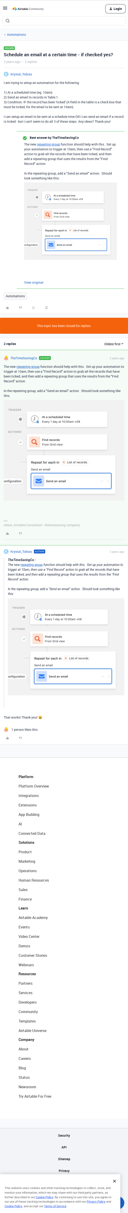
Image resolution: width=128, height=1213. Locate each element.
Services (25, 992)
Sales (23, 889)
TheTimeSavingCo (23, 358)
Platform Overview (34, 786)
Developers (28, 1002)
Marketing (27, 861)
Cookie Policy (44, 1204)
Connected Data (32, 833)
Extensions (28, 805)
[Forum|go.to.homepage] (28, 8)
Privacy (64, 1170)
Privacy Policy (96, 1208)
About (24, 1049)
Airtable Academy (33, 917)
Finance (25, 899)
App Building (29, 814)
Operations (28, 870)
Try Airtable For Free (35, 1096)
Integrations (29, 795)
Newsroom (27, 1086)
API (64, 1147)
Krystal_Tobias (21, 74)
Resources (27, 973)
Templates (27, 1021)
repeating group (48, 144)
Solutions (26, 842)
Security (64, 1135)
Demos (24, 945)
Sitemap (64, 1159)
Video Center (29, 936)
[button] (5, 9)
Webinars (26, 964)
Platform (26, 776)
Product (25, 851)
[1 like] (21, 729)
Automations (16, 34)
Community (28, 1011)
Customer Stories (33, 955)
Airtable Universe (32, 1030)
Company (26, 1039)
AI (20, 824)
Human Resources (34, 880)
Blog (22, 1067)
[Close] (114, 1188)
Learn (23, 908)
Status (24, 1077)
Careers (25, 1058)
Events (24, 927)
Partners (25, 983)
